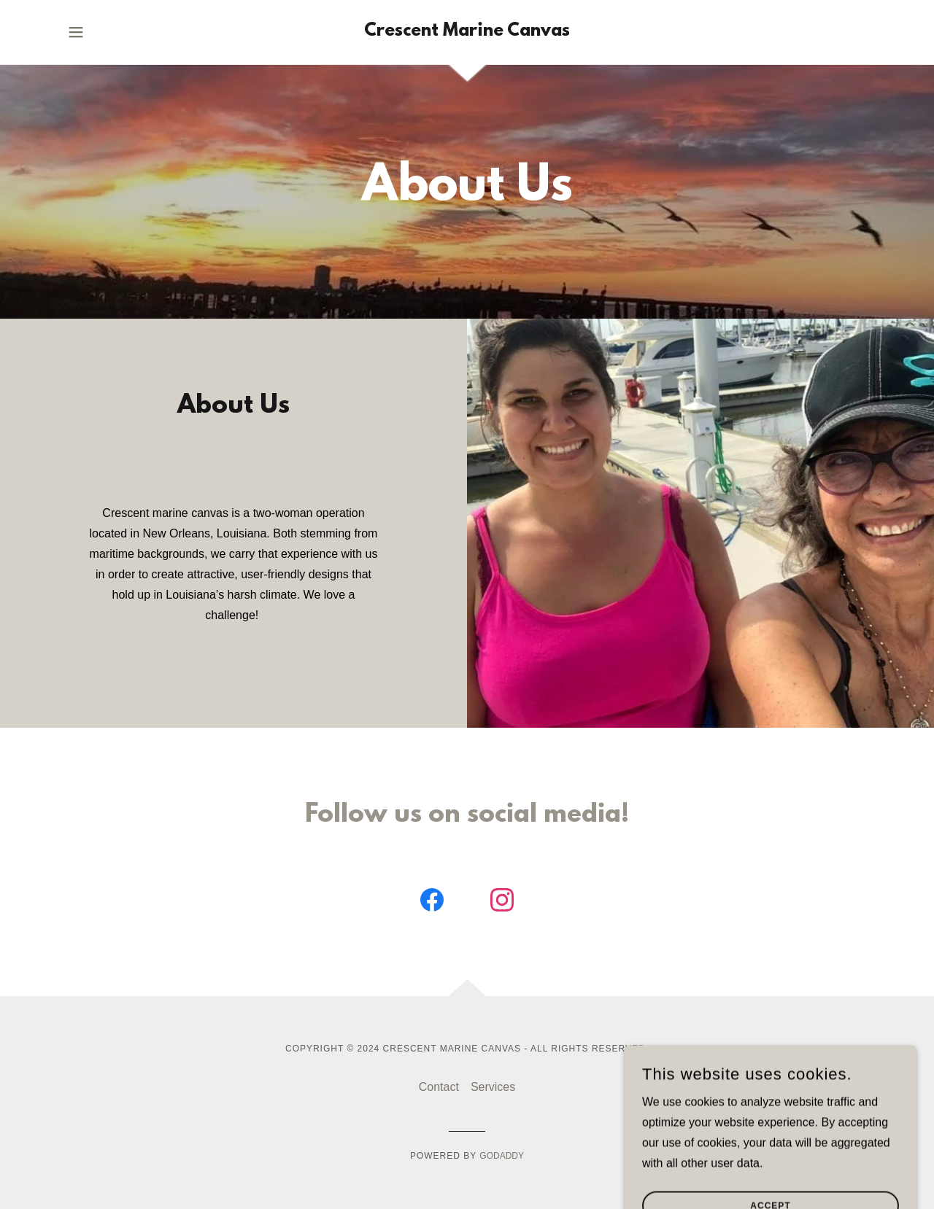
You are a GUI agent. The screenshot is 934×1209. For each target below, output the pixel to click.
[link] (467, 32)
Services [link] (493, 1087)
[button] (75, 32)
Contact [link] (439, 1087)
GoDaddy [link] (501, 1156)
